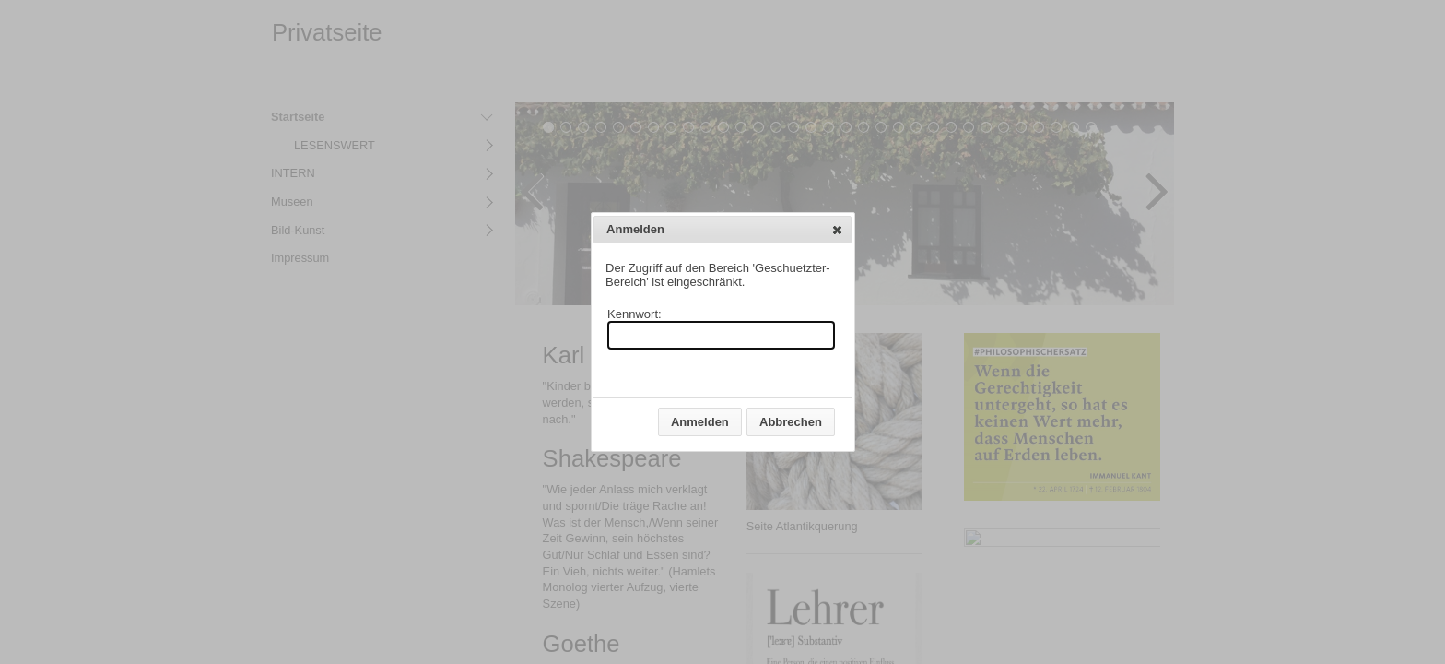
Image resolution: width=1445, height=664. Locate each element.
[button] (837, 229)
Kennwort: (634, 314)
